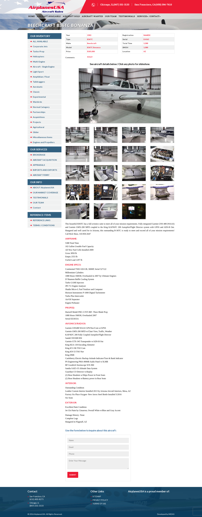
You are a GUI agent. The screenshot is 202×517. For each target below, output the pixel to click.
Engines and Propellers (44, 142)
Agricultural (38, 127)
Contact (37, 207)
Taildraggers (39, 81)
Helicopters (38, 56)
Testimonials (127, 16)
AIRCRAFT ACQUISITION (45, 160)
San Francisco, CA (43, 498)
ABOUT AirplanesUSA (43, 187)
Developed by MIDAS (165, 514)
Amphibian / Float (41, 76)
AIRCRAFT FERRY (41, 175)
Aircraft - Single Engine (43, 66)
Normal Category (41, 107)
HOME (31, 16)
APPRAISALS (39, 165)
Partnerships (39, 112)
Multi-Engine (39, 61)
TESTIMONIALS (40, 197)
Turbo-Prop (38, 51)
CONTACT (154, 16)
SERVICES (142, 16)
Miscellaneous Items (42, 137)
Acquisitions (39, 117)
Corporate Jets (40, 46)
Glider (36, 132)
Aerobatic (38, 87)
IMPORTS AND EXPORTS (45, 170)
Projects (37, 122)
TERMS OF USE (99, 503)
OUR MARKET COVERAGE (45, 192)
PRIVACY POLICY (100, 500)
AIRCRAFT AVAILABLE (49, 16)
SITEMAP (96, 496)
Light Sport (38, 71)
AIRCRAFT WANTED (92, 16)
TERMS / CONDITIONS (44, 225)
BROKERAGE (39, 154)
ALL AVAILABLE (40, 41)
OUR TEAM (111, 16)
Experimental (39, 97)
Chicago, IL (43, 504)
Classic (36, 92)
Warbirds (37, 102)
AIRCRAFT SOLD (71, 16)
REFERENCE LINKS (41, 220)
